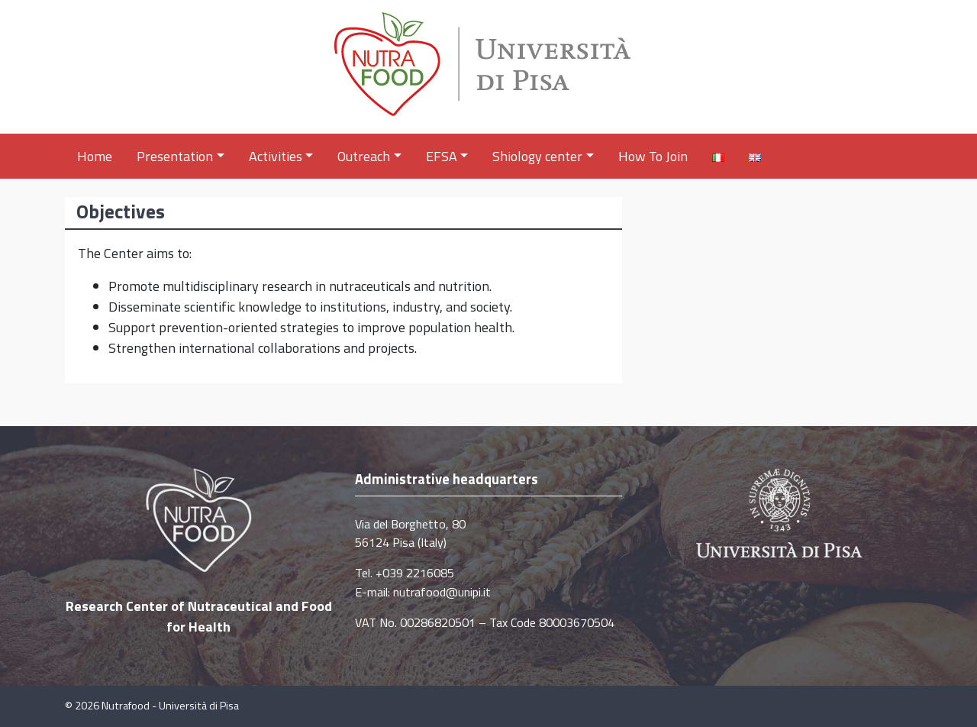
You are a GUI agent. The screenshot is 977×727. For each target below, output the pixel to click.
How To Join (653, 156)
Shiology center (543, 156)
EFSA (447, 156)
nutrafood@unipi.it (442, 592)
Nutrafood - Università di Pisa (170, 705)
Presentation (180, 156)
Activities (281, 156)
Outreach (369, 156)
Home (94, 156)
